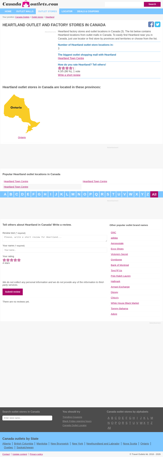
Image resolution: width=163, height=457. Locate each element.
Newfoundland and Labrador (103, 443)
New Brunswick (60, 443)
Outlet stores (47, 11)
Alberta (6, 443)
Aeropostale (117, 243)
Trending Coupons (72, 417)
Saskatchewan (25, 447)
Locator (67, 11)
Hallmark (115, 281)
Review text (14, 233)
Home (8, 11)
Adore (114, 314)
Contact (6, 454)
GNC (113, 232)
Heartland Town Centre (71, 58)
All (154, 194)
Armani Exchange (120, 286)
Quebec (8, 447)
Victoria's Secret (119, 254)
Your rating (8, 257)
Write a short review (69, 75)
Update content (19, 454)
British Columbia (23, 443)
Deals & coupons (88, 11)
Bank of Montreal (120, 265)
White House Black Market (125, 303)
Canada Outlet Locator (75, 425)
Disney (114, 292)
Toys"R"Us (116, 270)
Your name (14, 246)
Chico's (115, 297)
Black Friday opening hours (77, 421)
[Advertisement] (29, 56)
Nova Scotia (130, 443)
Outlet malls (24, 11)
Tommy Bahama (119, 308)
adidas (114, 237)
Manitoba (41, 443)
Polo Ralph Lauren (121, 276)
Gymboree (116, 259)
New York (77, 443)
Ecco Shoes (117, 248)
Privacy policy (36, 454)
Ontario (144, 443)
